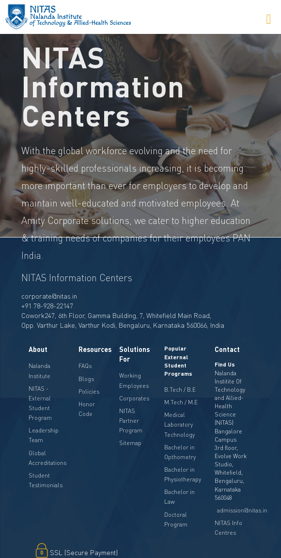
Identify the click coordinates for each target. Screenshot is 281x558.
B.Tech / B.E (180, 389)
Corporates (134, 398)
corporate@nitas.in (49, 295)
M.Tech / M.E (181, 402)
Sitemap (130, 442)
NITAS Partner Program (130, 420)
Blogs (86, 379)
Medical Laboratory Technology (179, 424)
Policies (88, 391)
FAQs (85, 365)
